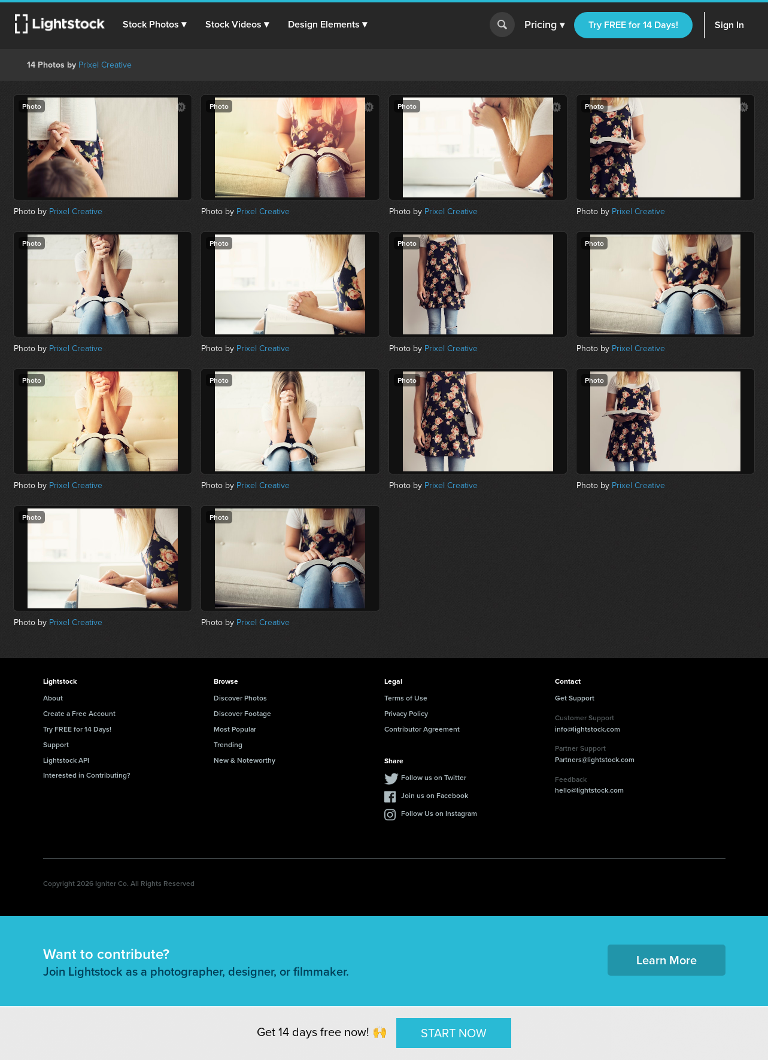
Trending (228, 744)
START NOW (454, 1032)
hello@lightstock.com (589, 790)
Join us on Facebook (434, 795)
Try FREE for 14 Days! (633, 25)
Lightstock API (66, 760)
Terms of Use (405, 698)
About (53, 698)
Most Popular (235, 729)
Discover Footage (242, 713)
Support (56, 744)
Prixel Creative (105, 65)
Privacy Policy (406, 713)
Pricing (544, 25)
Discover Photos (240, 698)
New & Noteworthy (244, 760)
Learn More (666, 959)
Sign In (729, 25)
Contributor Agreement (422, 729)
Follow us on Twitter (433, 777)
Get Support (574, 698)
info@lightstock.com (587, 729)
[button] (155, 24)
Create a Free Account (79, 713)
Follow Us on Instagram (439, 813)
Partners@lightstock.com (595, 759)
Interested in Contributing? (86, 775)
